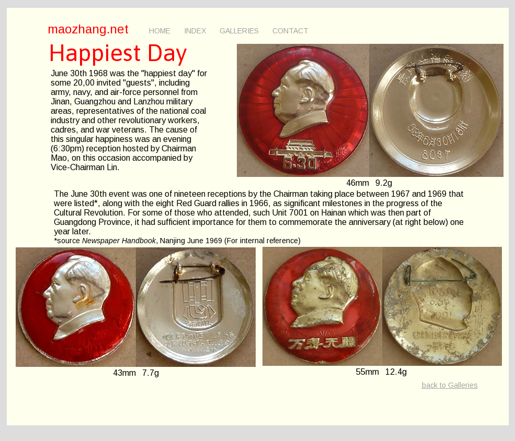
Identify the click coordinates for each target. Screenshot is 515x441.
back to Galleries (450, 385)
